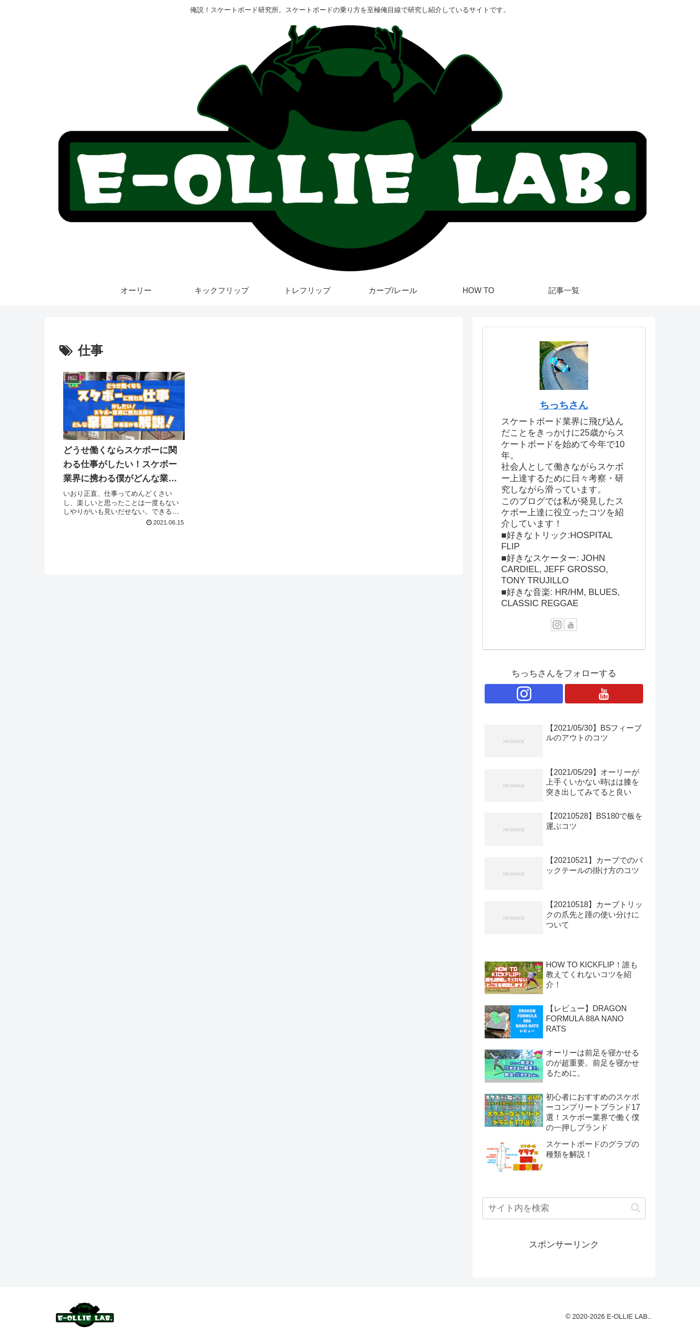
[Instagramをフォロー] (557, 624)
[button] (635, 1207)
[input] (564, 1208)
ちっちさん (564, 405)
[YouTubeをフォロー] (570, 624)
